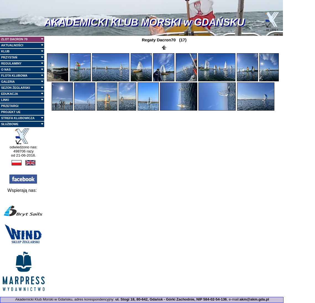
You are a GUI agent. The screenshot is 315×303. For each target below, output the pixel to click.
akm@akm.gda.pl (254, 299)
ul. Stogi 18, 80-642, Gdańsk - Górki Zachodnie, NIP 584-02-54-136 (171, 299)
